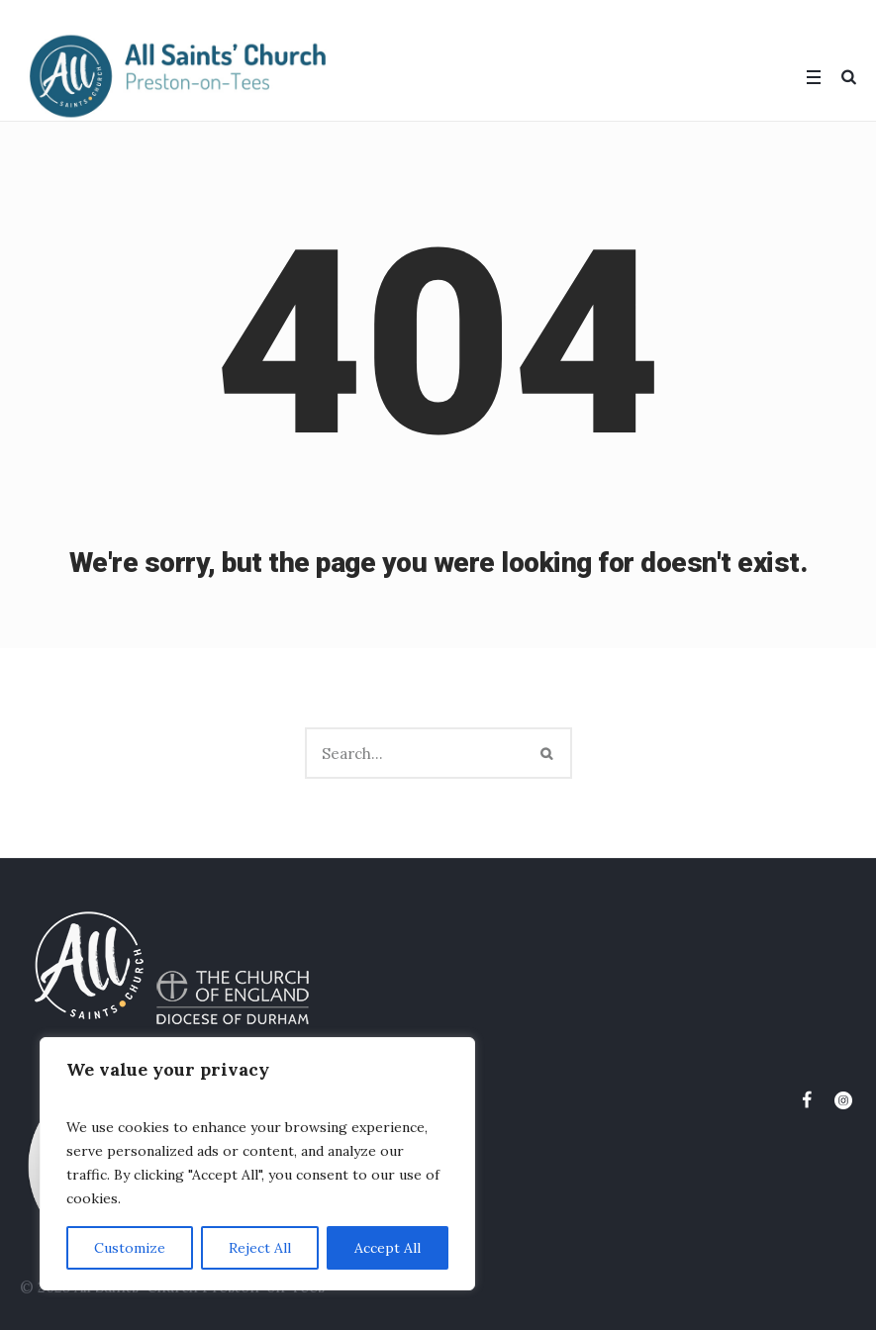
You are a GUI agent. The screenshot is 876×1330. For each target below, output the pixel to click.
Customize (129, 1248)
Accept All (387, 1248)
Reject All (260, 1248)
